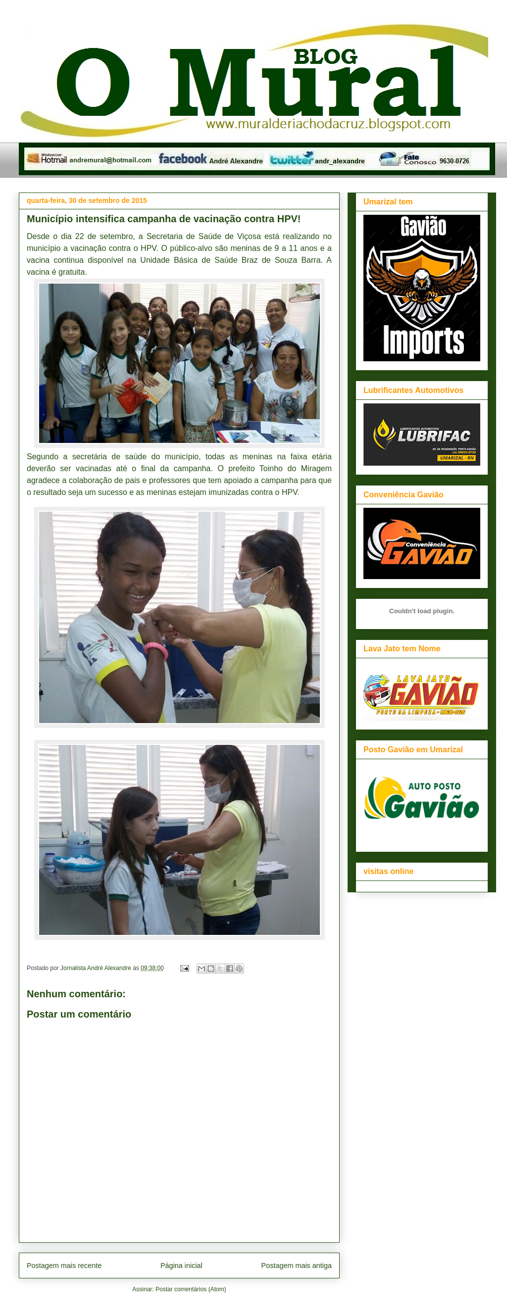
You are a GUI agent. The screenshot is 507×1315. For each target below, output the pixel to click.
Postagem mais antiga (296, 1265)
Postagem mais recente (64, 1265)
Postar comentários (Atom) (190, 1289)
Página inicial (181, 1265)
